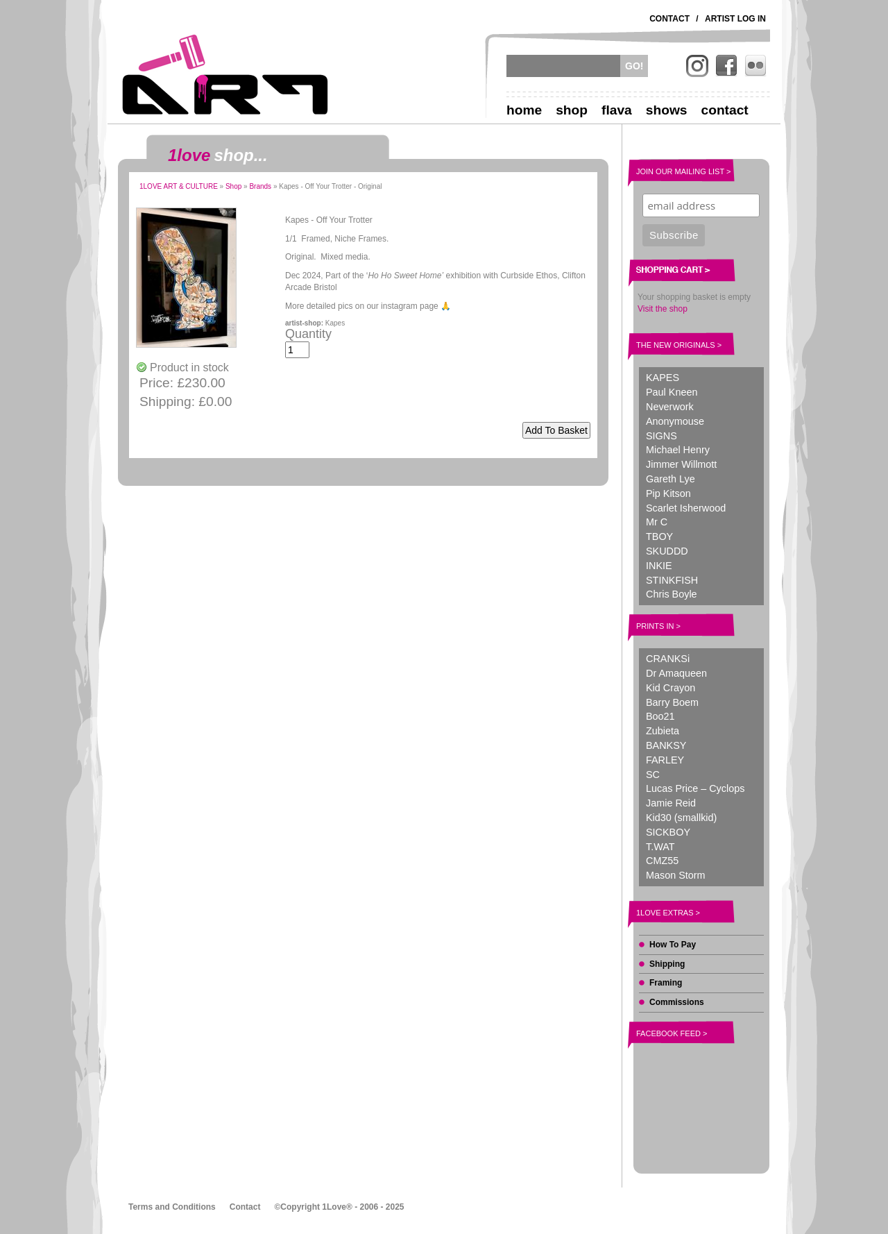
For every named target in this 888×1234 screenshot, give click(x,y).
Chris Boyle (671, 594)
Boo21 (660, 716)
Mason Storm (676, 875)
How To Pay (672, 944)
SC (653, 774)
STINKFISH (672, 580)
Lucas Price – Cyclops (695, 788)
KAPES (662, 377)
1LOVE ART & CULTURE (178, 186)
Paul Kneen (671, 392)
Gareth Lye (670, 478)
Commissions (676, 1002)
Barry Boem (672, 702)
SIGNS (661, 435)
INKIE (659, 565)
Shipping (667, 964)
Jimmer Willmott (681, 464)
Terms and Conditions (172, 1207)
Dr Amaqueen (676, 673)
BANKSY (666, 745)
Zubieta (662, 730)
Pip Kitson (668, 493)
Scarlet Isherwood (686, 508)
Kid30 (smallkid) (681, 817)
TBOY (659, 536)
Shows (667, 110)
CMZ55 (662, 860)
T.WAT (660, 846)
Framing (665, 983)
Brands (260, 186)
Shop (572, 110)
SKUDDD (667, 551)
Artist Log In (735, 19)
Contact (669, 19)
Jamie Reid (671, 803)
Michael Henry (678, 449)
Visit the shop (663, 309)
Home (524, 110)
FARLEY (665, 760)
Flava (616, 110)
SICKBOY (668, 832)
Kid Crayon (670, 687)
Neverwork (670, 406)
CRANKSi (668, 658)
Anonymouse (675, 421)
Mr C (656, 521)
